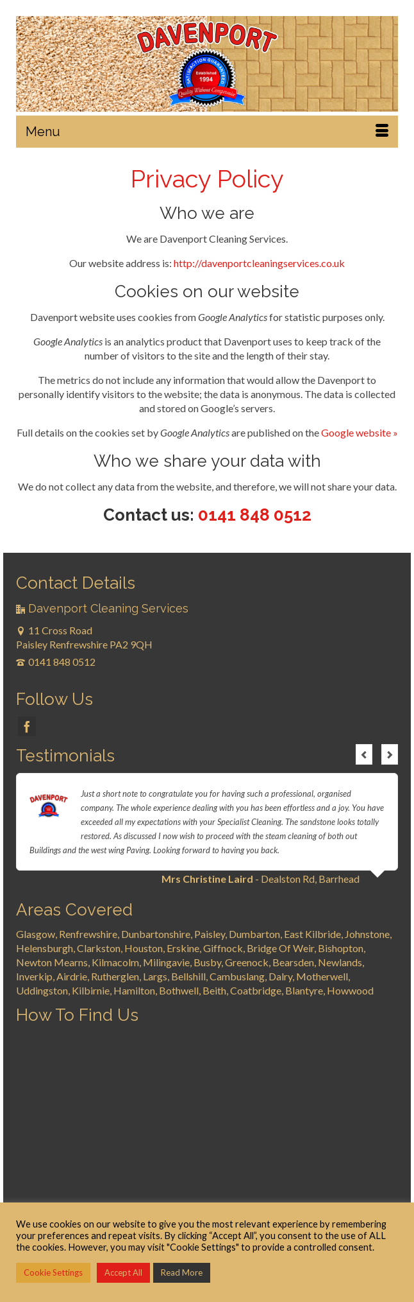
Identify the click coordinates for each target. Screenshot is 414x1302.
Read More (182, 1272)
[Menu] (207, 132)
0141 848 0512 (254, 515)
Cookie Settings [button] (53, 1272)
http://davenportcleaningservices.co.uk (259, 263)
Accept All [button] (123, 1272)
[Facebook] (27, 726)
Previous (364, 754)
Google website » (359, 432)
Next (389, 754)
